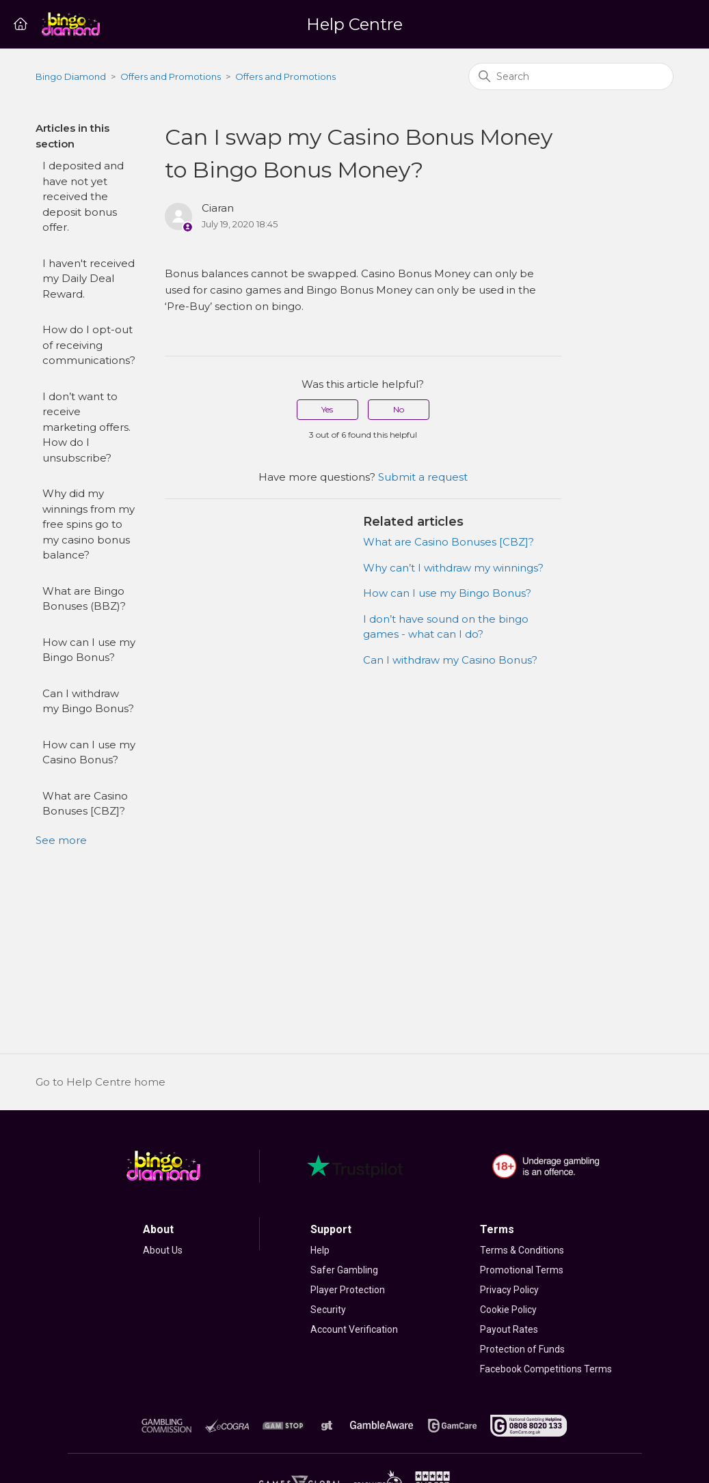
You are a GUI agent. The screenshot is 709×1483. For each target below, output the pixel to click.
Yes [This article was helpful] (327, 409)
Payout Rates (509, 1329)
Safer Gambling (344, 1270)
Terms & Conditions (522, 1250)
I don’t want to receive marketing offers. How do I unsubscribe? (86, 427)
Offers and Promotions (170, 76)
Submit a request (423, 476)
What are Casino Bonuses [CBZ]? (85, 803)
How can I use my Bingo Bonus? (88, 650)
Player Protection (347, 1289)
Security (328, 1309)
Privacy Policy (509, 1289)
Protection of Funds (522, 1349)
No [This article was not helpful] (398, 409)
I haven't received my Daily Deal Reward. (88, 278)
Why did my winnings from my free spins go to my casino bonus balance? (88, 524)
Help (320, 1250)
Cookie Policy (508, 1309)
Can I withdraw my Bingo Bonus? (88, 701)
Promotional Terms (521, 1270)
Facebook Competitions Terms (546, 1369)
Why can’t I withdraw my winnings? (453, 567)
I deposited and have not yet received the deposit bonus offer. (83, 196)
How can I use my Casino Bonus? (88, 752)
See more (61, 840)
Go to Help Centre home (100, 1081)
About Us (163, 1250)
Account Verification (354, 1329)
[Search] (570, 76)
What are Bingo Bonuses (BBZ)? (84, 598)
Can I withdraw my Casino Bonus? (450, 659)
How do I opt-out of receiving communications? (88, 345)
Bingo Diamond (71, 76)
